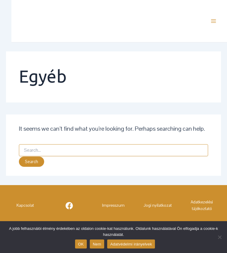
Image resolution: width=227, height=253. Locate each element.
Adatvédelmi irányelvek (131, 244)
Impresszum (113, 205)
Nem (97, 244)
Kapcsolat (25, 205)
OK (81, 244)
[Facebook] (69, 205)
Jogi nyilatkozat (158, 205)
